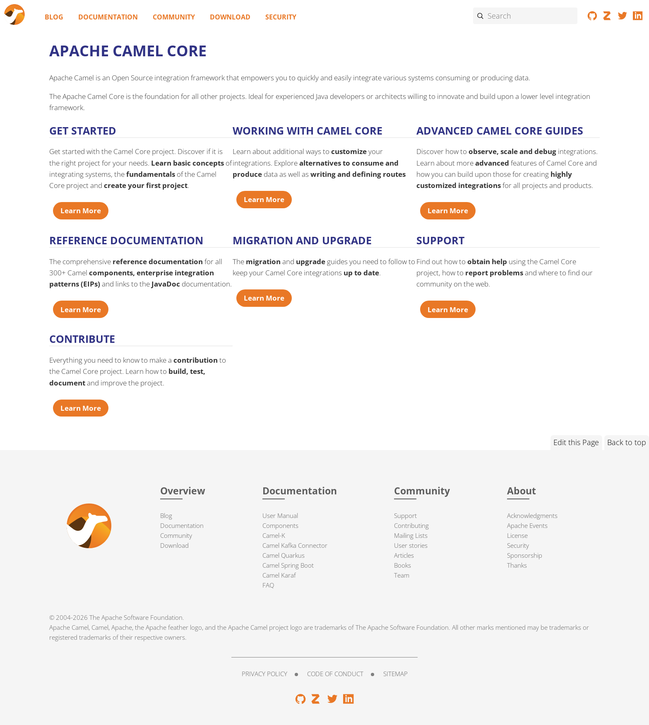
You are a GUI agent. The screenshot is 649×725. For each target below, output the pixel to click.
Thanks (517, 565)
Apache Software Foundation (142, 617)
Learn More (80, 210)
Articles (404, 555)
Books (402, 565)
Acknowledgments (532, 515)
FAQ (268, 585)
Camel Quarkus (283, 555)
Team (401, 575)
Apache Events (527, 525)
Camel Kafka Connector (294, 545)
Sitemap (395, 674)
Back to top (626, 442)
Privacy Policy (264, 674)
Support (405, 515)
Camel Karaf (279, 575)
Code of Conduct (335, 674)
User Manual (280, 515)
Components (280, 525)
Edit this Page (576, 442)
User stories (411, 545)
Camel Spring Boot (288, 565)
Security (280, 17)
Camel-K (273, 535)
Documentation (108, 17)
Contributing (411, 525)
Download (230, 17)
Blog (54, 17)
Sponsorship (524, 555)
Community (174, 17)
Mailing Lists (411, 535)
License (517, 535)
